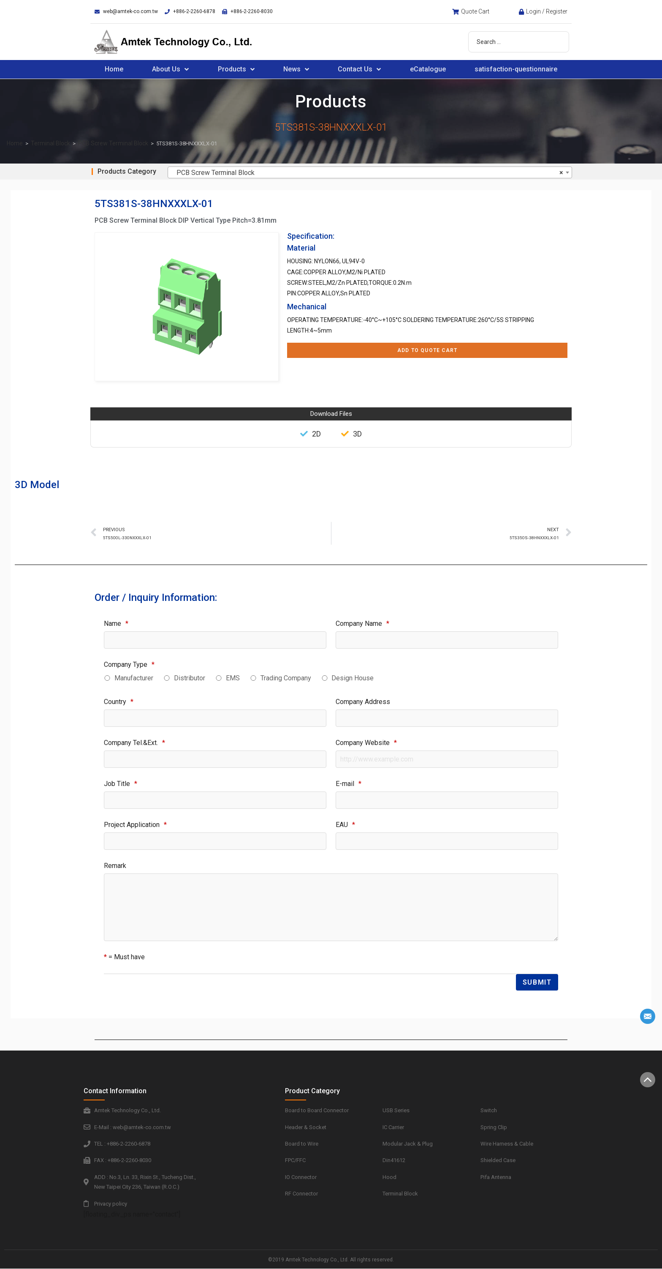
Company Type (129, 664)
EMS (233, 678)
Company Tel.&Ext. (134, 743)
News (296, 69)
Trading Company (285, 678)
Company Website (366, 743)
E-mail (348, 784)
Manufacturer (133, 678)
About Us (170, 69)
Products (236, 69)
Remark (115, 866)
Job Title (120, 784)
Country (118, 702)
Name (116, 623)
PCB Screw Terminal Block (113, 143)
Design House (352, 678)
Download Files (331, 414)
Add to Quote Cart (427, 350)
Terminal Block (50, 143)
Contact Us (359, 69)
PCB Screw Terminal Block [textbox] (367, 173)
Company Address (363, 702)
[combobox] (370, 172)
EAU (345, 825)
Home (114, 69)
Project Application (135, 825)
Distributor (189, 678)
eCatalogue (428, 69)
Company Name (362, 623)
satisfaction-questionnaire (516, 69)
